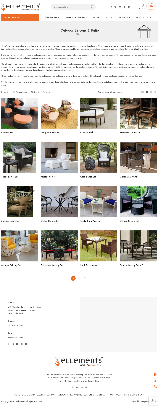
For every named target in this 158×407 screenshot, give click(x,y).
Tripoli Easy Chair (9, 176)
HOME (17, 394)
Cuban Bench (86, 132)
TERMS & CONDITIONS (133, 394)
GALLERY (96, 17)
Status (35, 92)
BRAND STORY (53, 17)
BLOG (109, 17)
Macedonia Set (48, 176)
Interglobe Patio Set (50, 132)
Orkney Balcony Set (129, 221)
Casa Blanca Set (88, 176)
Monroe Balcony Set (11, 265)
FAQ (138, 17)
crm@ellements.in (15, 337)
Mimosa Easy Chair (10, 221)
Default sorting (112, 92)
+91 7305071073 (16, 325)
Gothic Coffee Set (50, 221)
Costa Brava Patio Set (90, 221)
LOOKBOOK (124, 17)
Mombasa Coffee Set (130, 132)
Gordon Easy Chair (129, 176)
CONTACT (148, 17)
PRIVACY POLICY (114, 394)
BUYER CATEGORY (75, 17)
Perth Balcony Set (88, 265)
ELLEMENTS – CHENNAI (94, 394)
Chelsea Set (7, 132)
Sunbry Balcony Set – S (131, 265)
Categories (20, 92)
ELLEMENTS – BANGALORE (70, 394)
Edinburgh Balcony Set (52, 265)
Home (79, 34)
